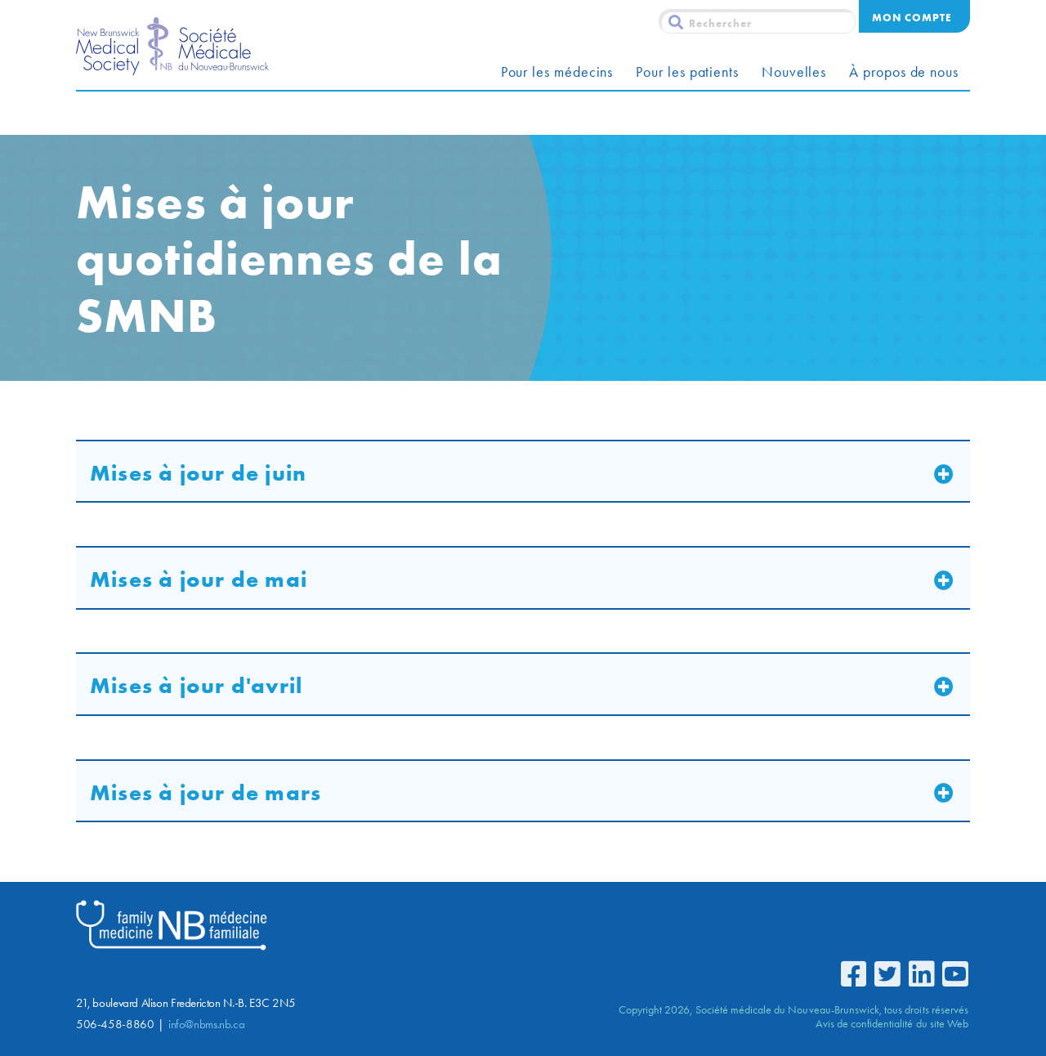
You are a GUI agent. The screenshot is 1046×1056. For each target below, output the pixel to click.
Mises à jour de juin (198, 472)
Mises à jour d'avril (196, 685)
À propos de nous (904, 72)
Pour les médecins (557, 72)
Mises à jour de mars (205, 792)
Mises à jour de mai (198, 579)
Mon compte (911, 17)
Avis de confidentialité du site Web (892, 1023)
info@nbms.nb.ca (206, 1024)
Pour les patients (687, 72)
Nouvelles (794, 72)
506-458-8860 (115, 1024)
